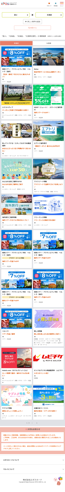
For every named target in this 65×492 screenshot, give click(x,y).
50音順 (48, 43)
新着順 (16, 43)
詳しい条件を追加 (32, 21)
